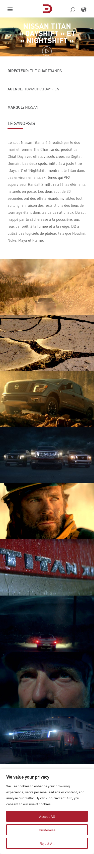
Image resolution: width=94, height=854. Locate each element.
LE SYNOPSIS (21, 123)
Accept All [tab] (47, 816)
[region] (47, 811)
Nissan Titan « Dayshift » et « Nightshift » (47, 33)
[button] (10, 9)
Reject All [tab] (47, 843)
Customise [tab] (47, 830)
